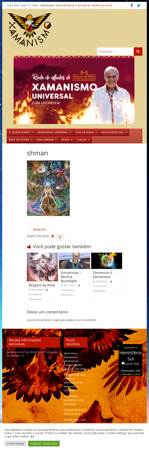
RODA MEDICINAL (114, 132)
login (56, 320)
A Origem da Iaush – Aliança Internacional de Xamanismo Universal (75, 382)
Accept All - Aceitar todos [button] (43, 443)
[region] (75, 90)
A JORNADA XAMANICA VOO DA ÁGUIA (73, 400)
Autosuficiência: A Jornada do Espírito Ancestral (84, 5)
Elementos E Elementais (103, 274)
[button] (75, 90)
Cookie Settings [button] (15, 443)
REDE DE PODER (21, 139)
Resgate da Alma (42, 285)
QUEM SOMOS (23, 132)
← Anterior (37, 229)
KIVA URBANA (47, 139)
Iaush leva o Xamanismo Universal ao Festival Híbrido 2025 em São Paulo (75, 361)
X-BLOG (83, 139)
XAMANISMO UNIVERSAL (55, 132)
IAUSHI (67, 139)
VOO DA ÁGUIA (87, 132)
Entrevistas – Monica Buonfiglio (71, 276)
